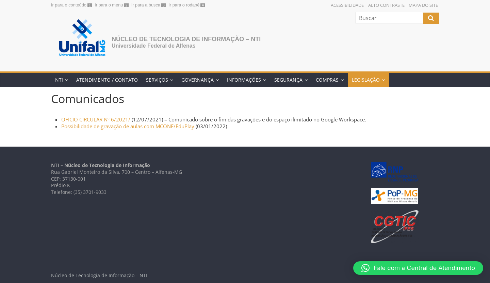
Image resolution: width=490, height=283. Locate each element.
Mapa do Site (423, 5)
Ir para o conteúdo (68, 4)
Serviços (157, 80)
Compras (327, 80)
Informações (244, 80)
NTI (59, 80)
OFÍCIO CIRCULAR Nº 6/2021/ (96, 119)
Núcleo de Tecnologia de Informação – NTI (186, 39)
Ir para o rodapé (183, 4)
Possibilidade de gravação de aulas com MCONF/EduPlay (127, 126)
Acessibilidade (347, 5)
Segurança (288, 80)
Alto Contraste (386, 5)
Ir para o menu (109, 4)
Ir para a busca (145, 4)
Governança (197, 80)
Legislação (366, 80)
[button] (418, 268)
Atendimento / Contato (107, 80)
